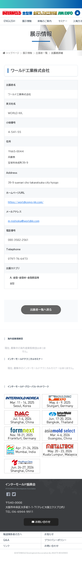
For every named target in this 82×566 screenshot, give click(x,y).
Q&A (6, 540)
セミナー (63, 21)
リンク (6, 546)
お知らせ (49, 534)
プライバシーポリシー (55, 540)
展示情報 (27, 21)
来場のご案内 (44, 21)
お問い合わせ (41, 522)
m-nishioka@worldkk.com (23, 221)
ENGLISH (9, 21)
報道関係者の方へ (12, 534)
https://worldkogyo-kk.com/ (26, 202)
